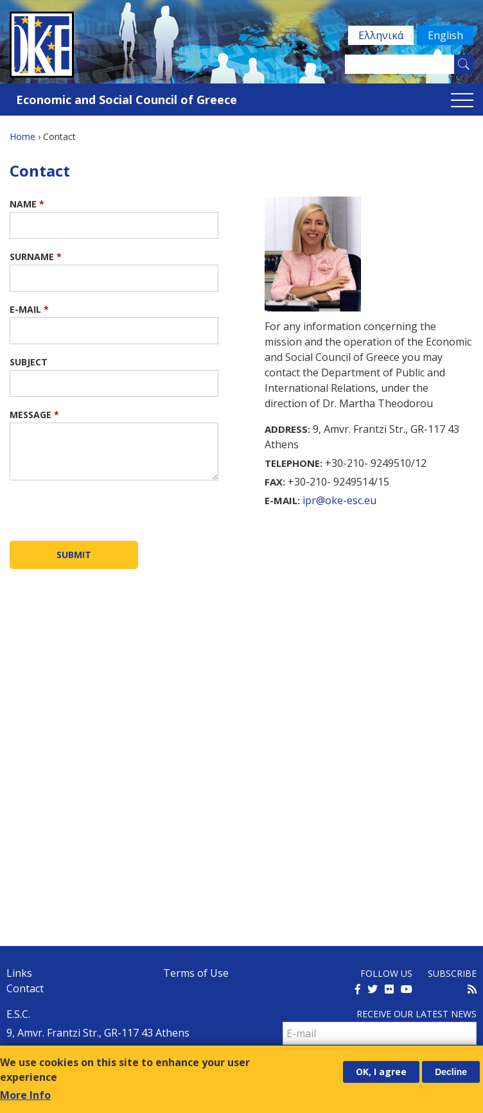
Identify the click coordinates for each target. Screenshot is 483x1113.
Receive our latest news (416, 1014)
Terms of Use (196, 973)
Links (19, 973)
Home (22, 136)
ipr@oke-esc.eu (339, 500)
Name (27, 204)
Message (34, 414)
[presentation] (107, 516)
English (444, 35)
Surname (36, 256)
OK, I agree (381, 1071)
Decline (451, 1072)
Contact (25, 988)
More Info (25, 1095)
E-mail (29, 309)
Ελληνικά (379, 35)
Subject (29, 362)
